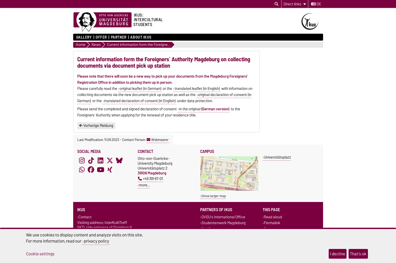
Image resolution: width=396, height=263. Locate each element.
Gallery (84, 37)
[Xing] (109, 169)
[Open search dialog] (276, 4)
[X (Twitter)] (109, 160)
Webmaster (158, 140)
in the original (204, 109)
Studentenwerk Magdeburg (223, 223)
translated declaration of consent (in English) (140, 101)
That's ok (358, 253)
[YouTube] (100, 169)
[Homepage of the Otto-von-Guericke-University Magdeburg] (102, 22)
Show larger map (213, 196)
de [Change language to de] (316, 4)
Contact (85, 217)
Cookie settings (40, 253)
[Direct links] (295, 4)
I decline (337, 253)
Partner (118, 37)
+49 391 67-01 (150, 178)
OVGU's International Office (223, 217)
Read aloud (273, 217)
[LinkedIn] (100, 160)
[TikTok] (91, 160)
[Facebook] (91, 169)
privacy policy (96, 241)
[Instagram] (81, 160)
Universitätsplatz (277, 157)
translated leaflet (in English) (197, 89)
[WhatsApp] (81, 169)
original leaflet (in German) (140, 89)
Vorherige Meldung (96, 126)
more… (144, 185)
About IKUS (140, 37)
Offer (101, 37)
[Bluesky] (119, 160)
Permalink (272, 223)
